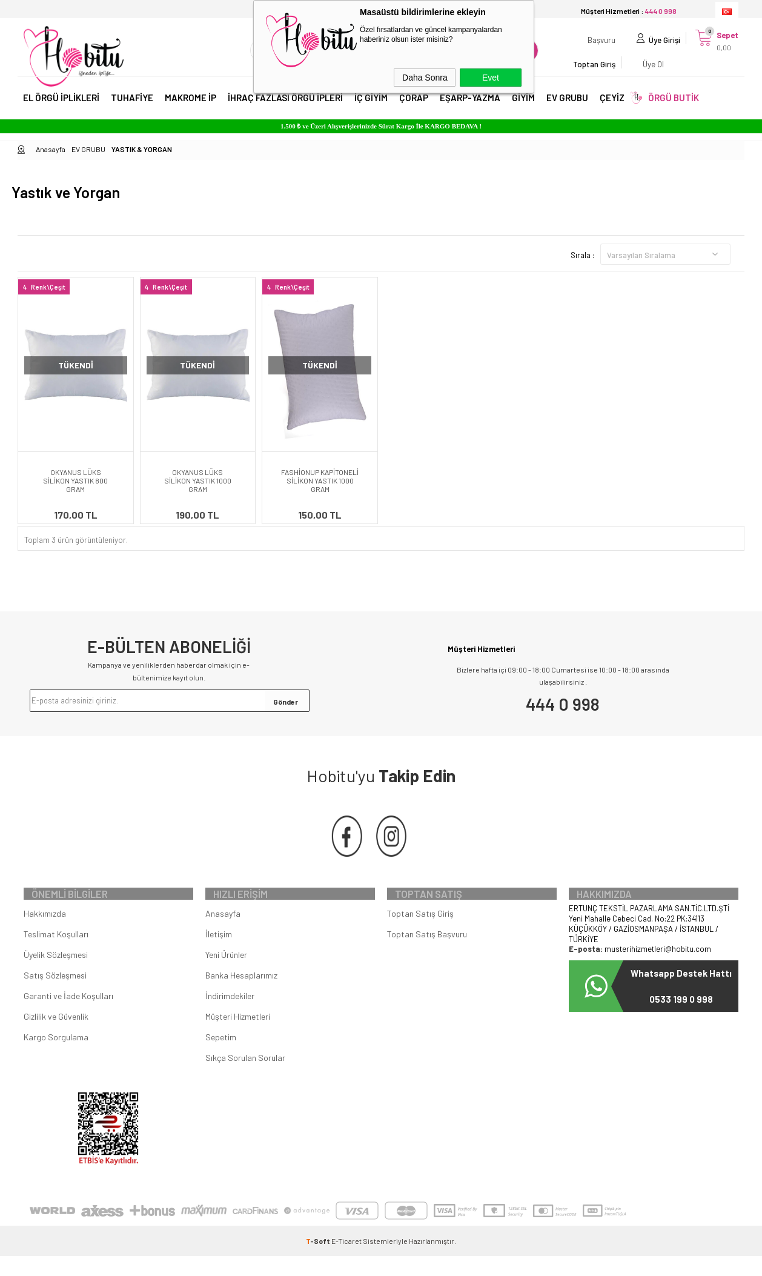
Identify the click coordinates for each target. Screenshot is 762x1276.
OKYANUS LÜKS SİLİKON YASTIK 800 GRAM (75, 480)
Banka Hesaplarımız (241, 995)
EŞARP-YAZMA (470, 107)
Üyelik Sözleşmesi (56, 974)
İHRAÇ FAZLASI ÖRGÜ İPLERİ (285, 107)
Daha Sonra (425, 77)
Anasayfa (222, 933)
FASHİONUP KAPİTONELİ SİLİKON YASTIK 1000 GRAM (320, 480)
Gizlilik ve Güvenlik (56, 1036)
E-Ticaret (346, 1261)
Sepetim (220, 1057)
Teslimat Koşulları (56, 954)
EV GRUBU (567, 107)
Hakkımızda (45, 933)
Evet (490, 77)
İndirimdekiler (229, 1016)
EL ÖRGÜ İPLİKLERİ (61, 107)
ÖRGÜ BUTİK (673, 107)
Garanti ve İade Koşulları (68, 1016)
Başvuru (574, 57)
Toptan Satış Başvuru (427, 954)
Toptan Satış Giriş (420, 933)
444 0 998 (563, 704)
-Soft (318, 1261)
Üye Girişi (637, 57)
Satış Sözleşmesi (55, 995)
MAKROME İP (190, 107)
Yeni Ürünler (226, 974)
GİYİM (523, 107)
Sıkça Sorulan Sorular (245, 1077)
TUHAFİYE (132, 107)
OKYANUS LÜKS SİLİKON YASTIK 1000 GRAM (197, 480)
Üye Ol (675, 57)
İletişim (218, 954)
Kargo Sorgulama (56, 1057)
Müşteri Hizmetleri (237, 1036)
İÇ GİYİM (371, 107)
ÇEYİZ (612, 107)
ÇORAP (413, 107)
